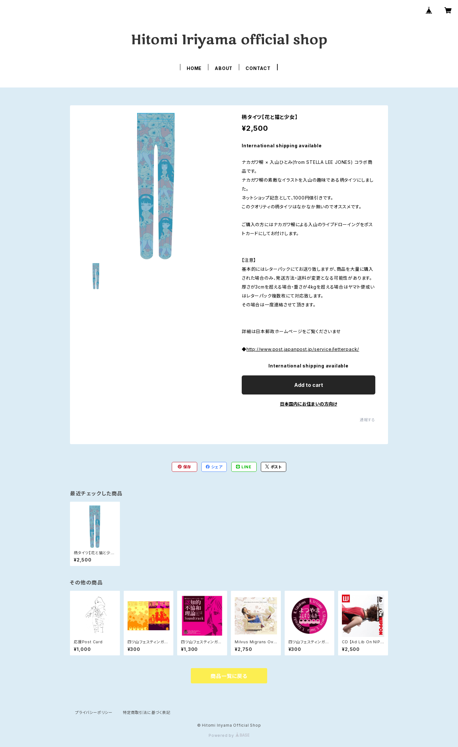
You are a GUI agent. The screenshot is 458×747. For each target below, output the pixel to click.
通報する (367, 419)
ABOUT (223, 68)
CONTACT (258, 68)
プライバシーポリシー (94, 712)
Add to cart (308, 385)
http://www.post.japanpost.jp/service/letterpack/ (302, 349)
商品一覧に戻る (229, 676)
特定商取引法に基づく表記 (146, 712)
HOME (194, 68)
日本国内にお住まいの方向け (308, 404)
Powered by (229, 735)
